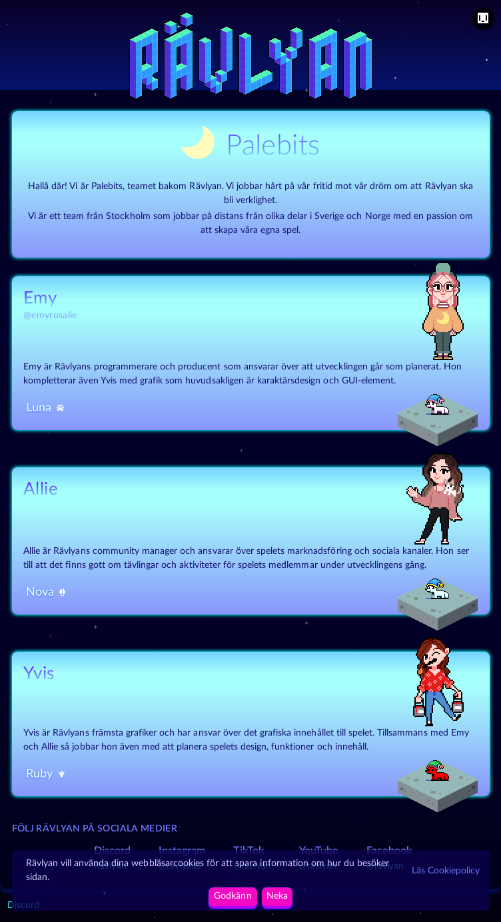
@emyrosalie (50, 315)
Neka (277, 896)
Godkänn (232, 896)
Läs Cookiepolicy (446, 870)
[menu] (483, 18)
